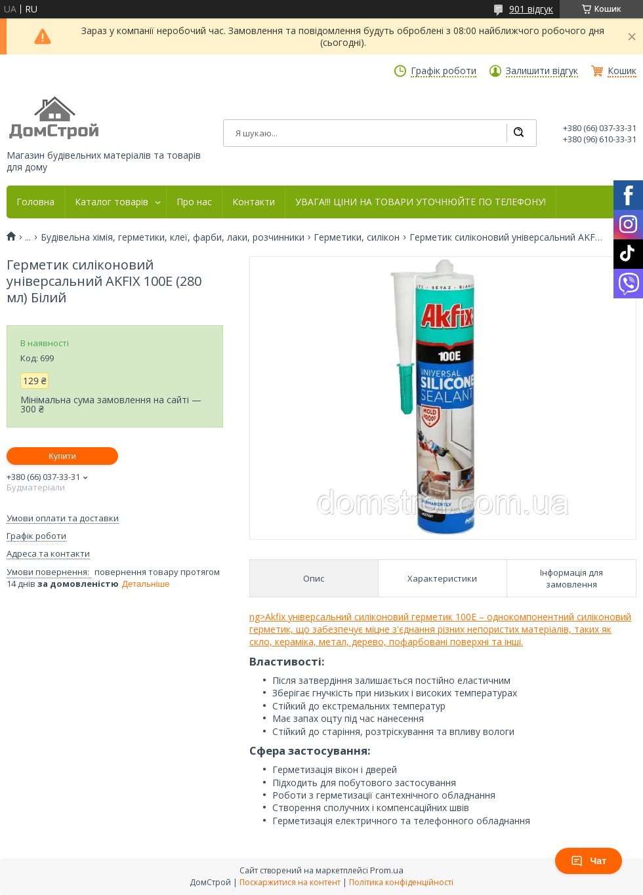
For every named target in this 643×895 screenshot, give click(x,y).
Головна (35, 202)
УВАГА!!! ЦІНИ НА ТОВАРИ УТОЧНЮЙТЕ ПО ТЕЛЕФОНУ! (420, 202)
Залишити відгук (542, 71)
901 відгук (531, 9)
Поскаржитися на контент (290, 882)
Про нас (194, 202)
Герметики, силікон (357, 237)
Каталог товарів (111, 202)
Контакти (253, 202)
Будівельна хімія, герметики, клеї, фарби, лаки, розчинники (172, 237)
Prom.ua (387, 870)
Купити (62, 456)
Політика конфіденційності (401, 882)
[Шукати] (518, 133)
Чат (588, 861)
